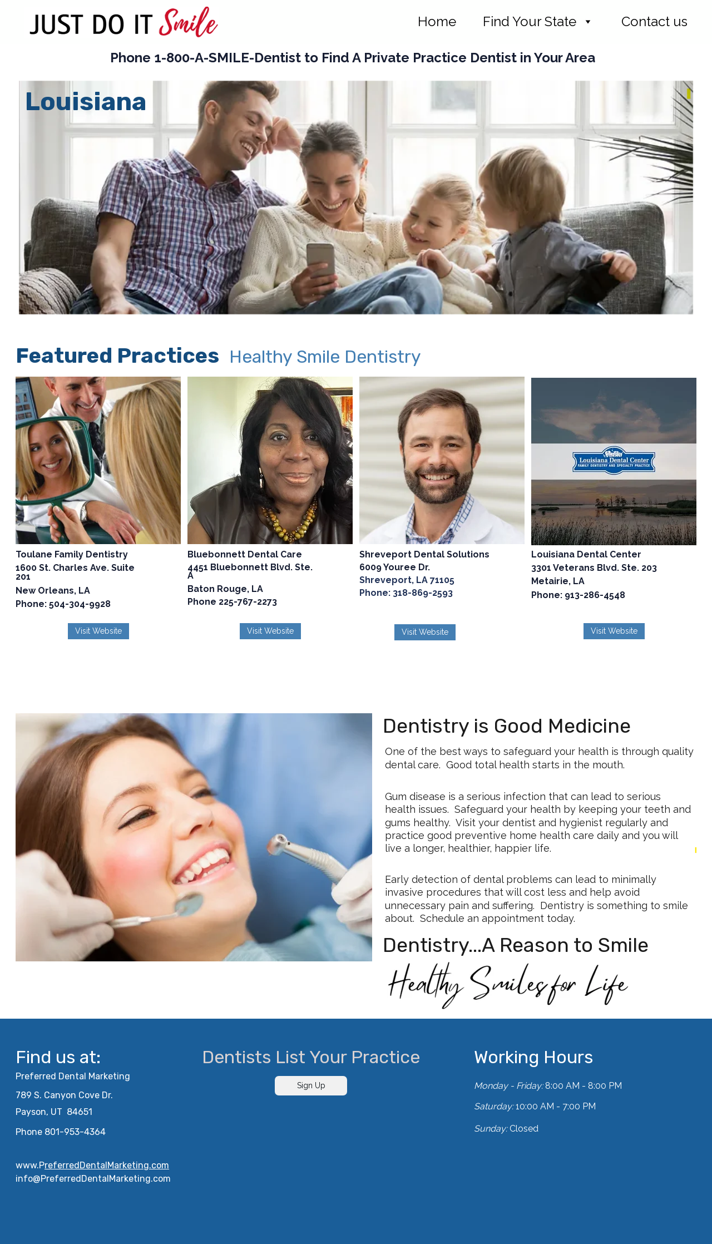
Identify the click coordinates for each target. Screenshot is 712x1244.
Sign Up (311, 1085)
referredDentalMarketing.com (106, 1165)
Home (437, 21)
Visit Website (98, 630)
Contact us (654, 21)
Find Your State (529, 21)
